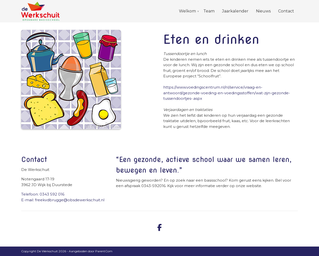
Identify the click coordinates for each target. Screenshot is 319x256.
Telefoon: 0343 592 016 (42, 194)
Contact (286, 11)
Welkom (187, 11)
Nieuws (263, 11)
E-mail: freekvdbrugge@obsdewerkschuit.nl (62, 200)
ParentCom (103, 251)
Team (209, 11)
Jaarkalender (235, 11)
